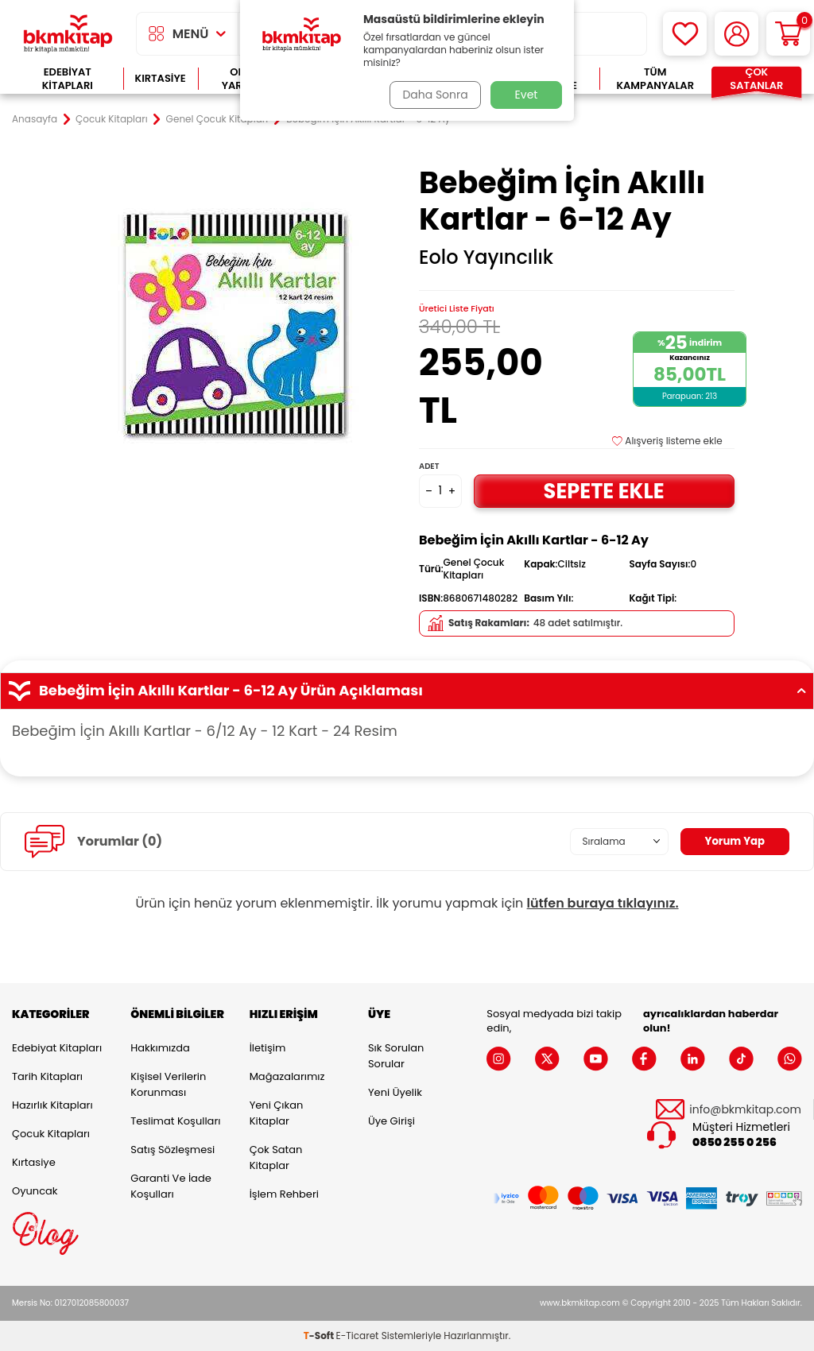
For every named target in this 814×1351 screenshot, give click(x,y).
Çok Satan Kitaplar (276, 1157)
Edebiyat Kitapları (67, 79)
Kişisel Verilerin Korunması (168, 1084)
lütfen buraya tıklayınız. (603, 903)
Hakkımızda (159, 1047)
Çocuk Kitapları (112, 119)
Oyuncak (35, 1190)
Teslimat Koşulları (175, 1120)
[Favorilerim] (685, 34)
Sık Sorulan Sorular (396, 1055)
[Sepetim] (788, 34)
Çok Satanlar (756, 79)
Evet (526, 95)
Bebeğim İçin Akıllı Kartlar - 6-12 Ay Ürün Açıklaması (407, 690)
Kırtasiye (160, 78)
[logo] (68, 34)
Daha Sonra (433, 95)
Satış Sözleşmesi (172, 1149)
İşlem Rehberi (284, 1194)
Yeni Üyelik (395, 1092)
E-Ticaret (357, 1335)
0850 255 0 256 (734, 1142)
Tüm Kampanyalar (655, 79)
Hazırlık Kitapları (52, 1105)
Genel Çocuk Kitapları (217, 119)
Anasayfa (34, 119)
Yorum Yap (733, 841)
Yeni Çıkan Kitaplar (277, 1112)
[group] (237, 322)
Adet (429, 466)
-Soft (320, 1335)
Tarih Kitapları (47, 1076)
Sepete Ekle (604, 490)
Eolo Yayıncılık (486, 257)
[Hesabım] (736, 34)
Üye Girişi (391, 1120)
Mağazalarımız (287, 1076)
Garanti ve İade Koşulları (170, 1186)
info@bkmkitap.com (745, 1109)
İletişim (268, 1047)
